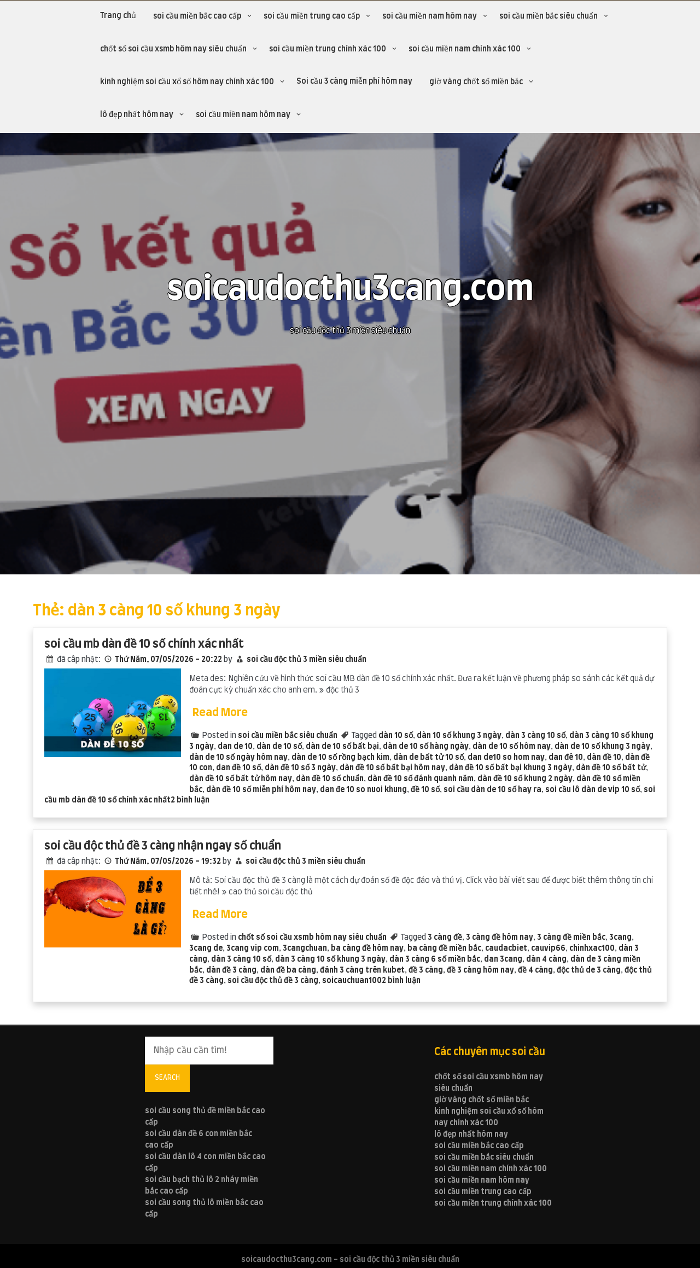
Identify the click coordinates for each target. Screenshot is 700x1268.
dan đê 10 (566, 757)
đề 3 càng (426, 970)
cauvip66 (548, 948)
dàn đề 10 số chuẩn (330, 779)
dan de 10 (235, 747)
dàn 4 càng (546, 959)
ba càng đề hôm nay (367, 948)
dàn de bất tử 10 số (428, 757)
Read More (220, 712)
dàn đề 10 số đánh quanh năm (421, 779)
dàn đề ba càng (288, 970)
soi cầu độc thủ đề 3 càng (273, 981)
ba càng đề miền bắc (444, 948)
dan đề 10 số (238, 768)
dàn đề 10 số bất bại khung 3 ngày (510, 768)
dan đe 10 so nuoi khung (363, 790)
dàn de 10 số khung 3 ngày (602, 747)
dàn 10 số (395, 736)
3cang (620, 937)
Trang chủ (118, 16)
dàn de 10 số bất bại (342, 747)
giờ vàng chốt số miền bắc (476, 82)
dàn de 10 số (279, 747)
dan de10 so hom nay (506, 757)
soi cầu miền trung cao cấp (312, 16)
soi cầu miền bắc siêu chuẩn (548, 16)
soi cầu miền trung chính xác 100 (327, 49)
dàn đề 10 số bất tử (611, 768)
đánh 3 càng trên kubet (362, 970)
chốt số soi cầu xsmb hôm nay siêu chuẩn (173, 49)
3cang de (206, 948)
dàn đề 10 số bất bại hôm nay (392, 768)
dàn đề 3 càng (231, 970)
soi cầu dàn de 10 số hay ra (492, 790)
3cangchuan (305, 948)
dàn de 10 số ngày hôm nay (238, 757)
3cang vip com (252, 948)
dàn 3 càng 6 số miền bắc (434, 959)
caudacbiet (506, 948)
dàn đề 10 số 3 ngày (300, 768)
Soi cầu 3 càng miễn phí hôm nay (354, 81)
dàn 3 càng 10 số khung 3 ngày (330, 959)
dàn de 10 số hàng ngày (426, 747)
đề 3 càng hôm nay (480, 970)
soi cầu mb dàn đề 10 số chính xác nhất (144, 644)
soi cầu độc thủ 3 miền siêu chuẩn (306, 660)
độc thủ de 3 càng (589, 970)
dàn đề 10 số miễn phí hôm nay (261, 790)
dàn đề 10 (604, 757)
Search (167, 1077)
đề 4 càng (535, 970)
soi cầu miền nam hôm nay (429, 16)
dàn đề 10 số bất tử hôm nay (240, 779)
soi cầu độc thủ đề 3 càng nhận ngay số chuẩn (162, 846)
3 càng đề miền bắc (571, 937)
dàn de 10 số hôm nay (511, 747)
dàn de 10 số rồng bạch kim (340, 757)
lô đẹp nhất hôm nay (136, 115)
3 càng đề (445, 937)
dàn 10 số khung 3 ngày (459, 736)
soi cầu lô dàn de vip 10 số (592, 790)
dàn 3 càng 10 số (535, 736)
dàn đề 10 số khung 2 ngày (525, 779)
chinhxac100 (592, 948)
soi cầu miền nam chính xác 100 (465, 49)
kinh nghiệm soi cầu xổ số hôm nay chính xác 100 (187, 82)
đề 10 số (425, 790)
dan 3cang (503, 959)
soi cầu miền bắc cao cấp (197, 16)
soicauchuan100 (352, 981)
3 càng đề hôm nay (499, 937)
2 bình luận (190, 800)
